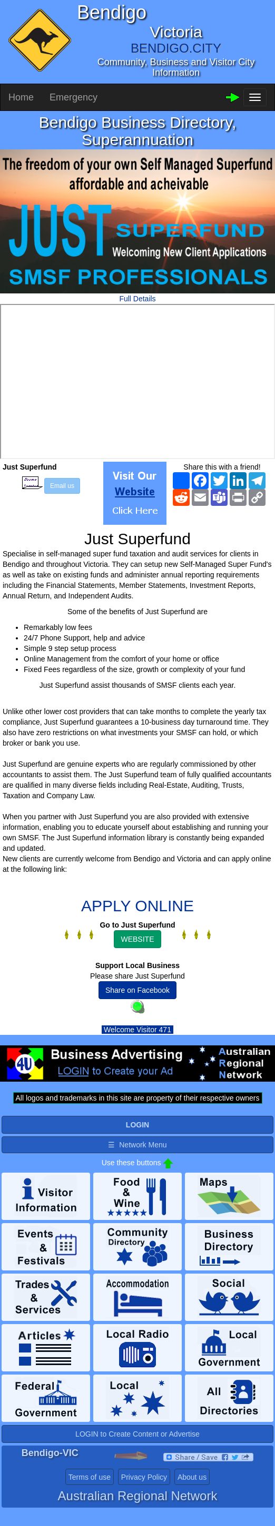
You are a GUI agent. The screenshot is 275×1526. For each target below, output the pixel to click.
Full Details (137, 298)
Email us (62, 486)
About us (192, 1477)
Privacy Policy (144, 1477)
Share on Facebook (137, 990)
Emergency (73, 97)
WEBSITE (137, 939)
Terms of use (89, 1477)
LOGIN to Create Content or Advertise (137, 1434)
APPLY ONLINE (137, 905)
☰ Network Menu (137, 1145)
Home (21, 97)
